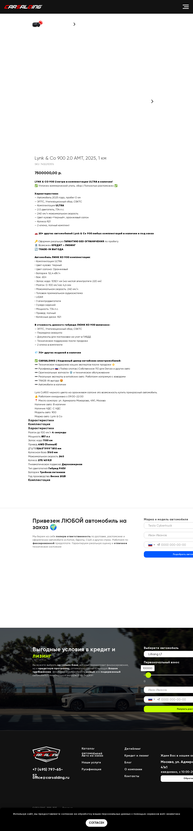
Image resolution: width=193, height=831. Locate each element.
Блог (128, 762)
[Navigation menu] (186, 7)
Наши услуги (91, 762)
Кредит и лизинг (136, 755)
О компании (133, 769)
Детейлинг (132, 749)
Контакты (131, 776)
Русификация (91, 769)
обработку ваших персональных (99, 813)
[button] (37, 24)
